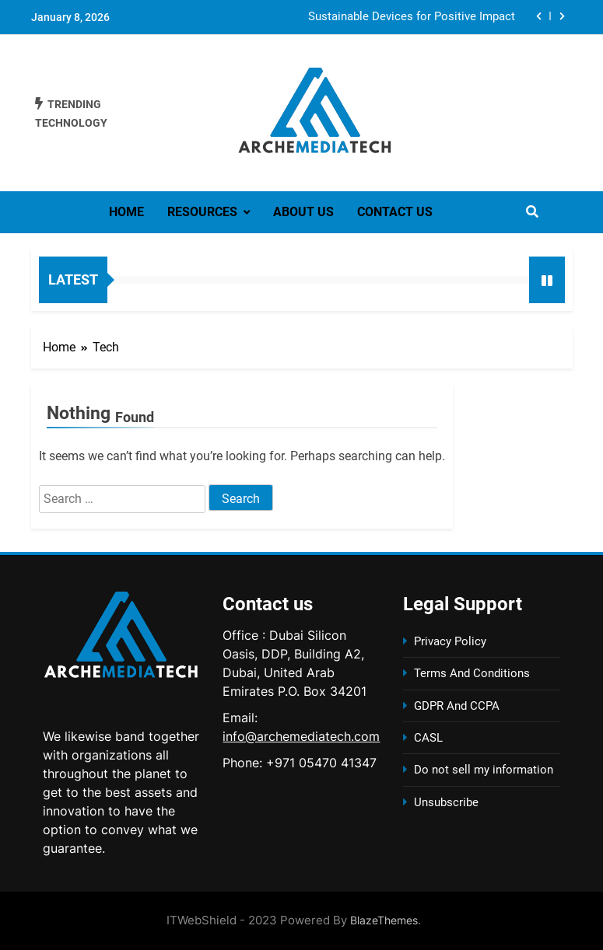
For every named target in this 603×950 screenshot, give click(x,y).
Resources (202, 211)
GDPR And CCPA (457, 706)
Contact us (395, 211)
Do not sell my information (483, 770)
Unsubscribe (446, 802)
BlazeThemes (384, 920)
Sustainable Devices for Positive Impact (411, 17)
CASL (428, 738)
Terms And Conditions (472, 673)
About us (303, 211)
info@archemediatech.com (301, 736)
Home (126, 211)
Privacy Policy (450, 641)
